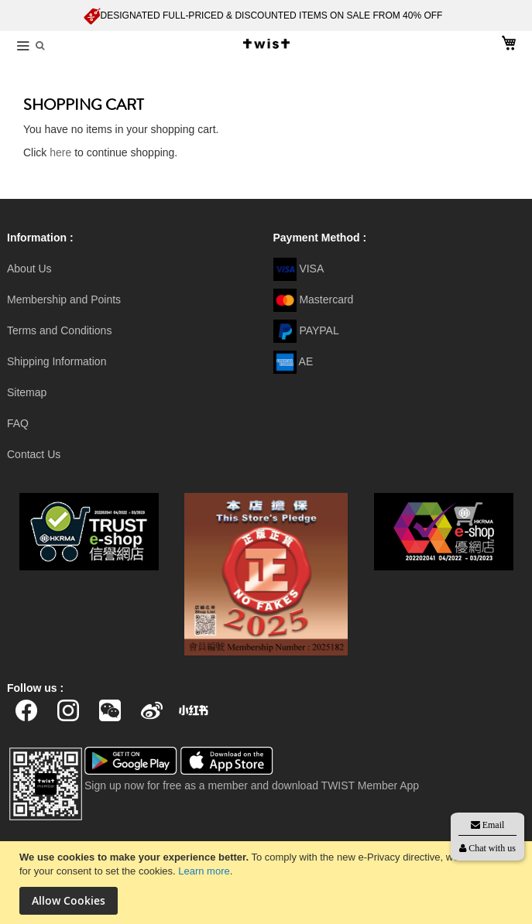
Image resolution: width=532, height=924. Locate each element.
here (60, 152)
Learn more (203, 871)
